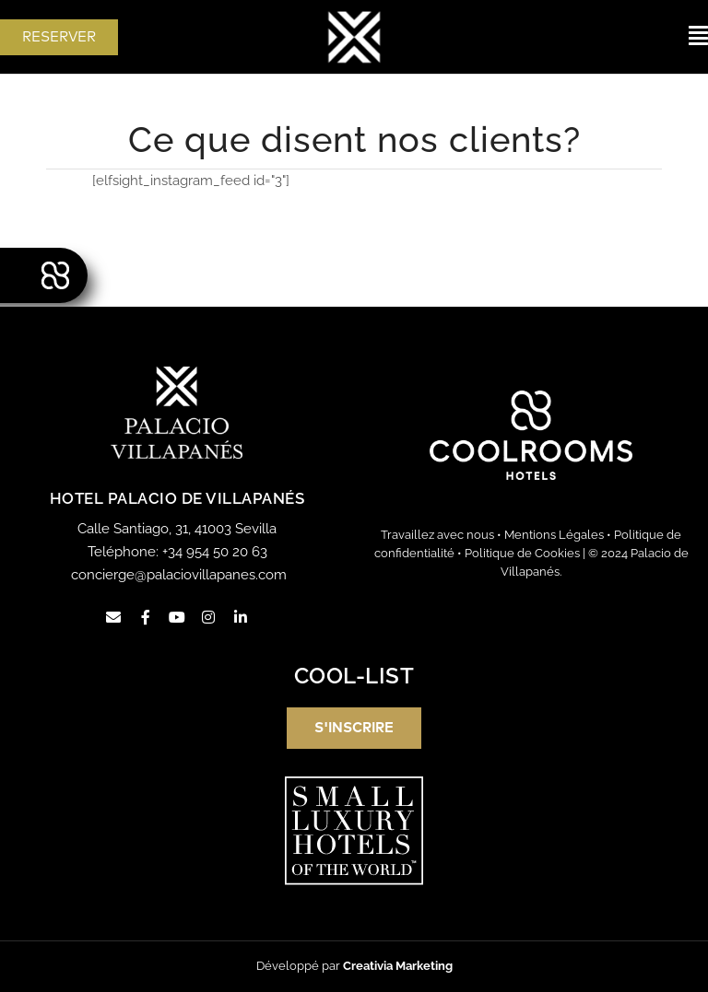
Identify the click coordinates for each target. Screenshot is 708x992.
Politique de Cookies (522, 553)
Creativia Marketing (398, 966)
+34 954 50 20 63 (214, 551)
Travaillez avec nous (437, 535)
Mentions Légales (554, 535)
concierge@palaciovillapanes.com (179, 574)
